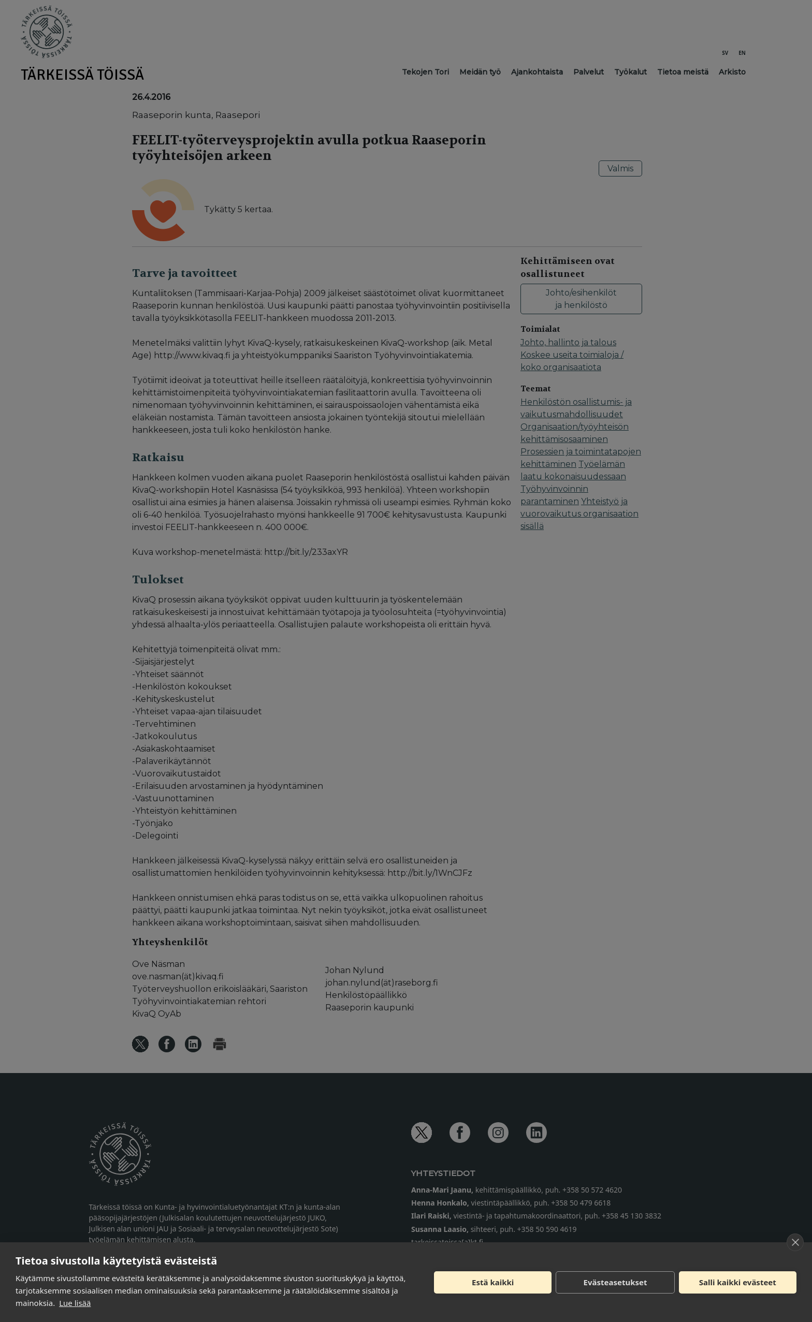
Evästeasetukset (615, 1282)
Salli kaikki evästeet (737, 1282)
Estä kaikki (493, 1282)
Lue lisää (75, 1303)
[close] (795, 1242)
